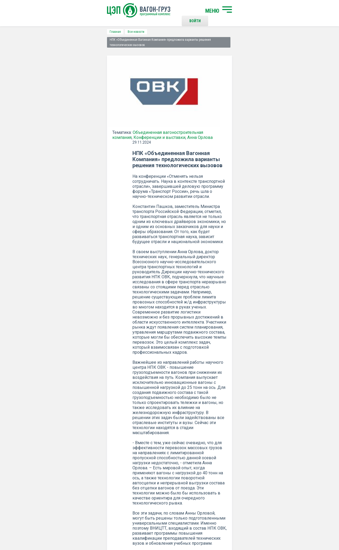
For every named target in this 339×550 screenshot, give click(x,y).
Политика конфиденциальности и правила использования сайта (179, 528)
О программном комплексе (104, 478)
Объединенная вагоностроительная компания (93, 123)
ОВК (173, 304)
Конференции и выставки (54, 128)
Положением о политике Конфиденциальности (133, 410)
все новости (279, 336)
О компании (91, 469)
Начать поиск (93, 457)
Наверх (303, 462)
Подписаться (149, 397)
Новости (88, 487)
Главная (30, 32)
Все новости (51, 32)
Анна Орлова (94, 128)
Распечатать (221, 336)
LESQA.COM (307, 530)
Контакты (175, 457)
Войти (252, 10)
